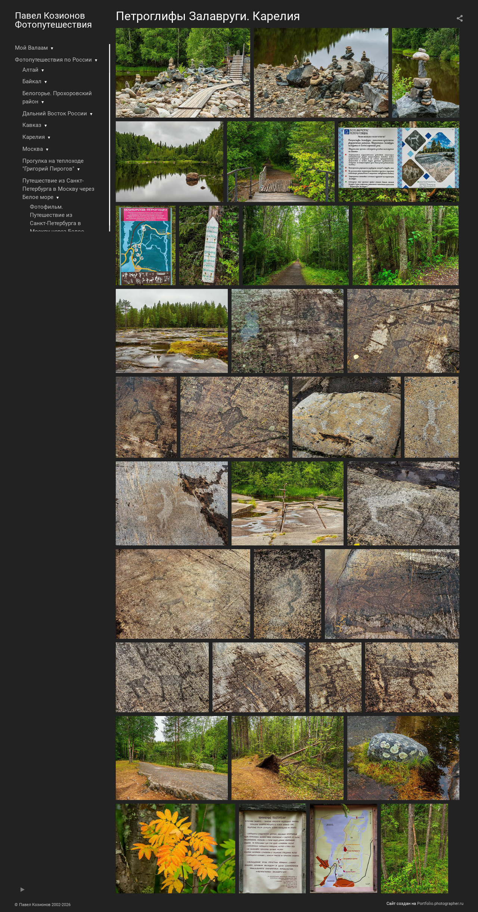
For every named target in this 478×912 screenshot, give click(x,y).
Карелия (33, 137)
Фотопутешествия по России (53, 59)
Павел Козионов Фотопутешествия (53, 20)
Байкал (31, 81)
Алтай (30, 69)
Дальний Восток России (54, 113)
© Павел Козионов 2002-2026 (43, 904)
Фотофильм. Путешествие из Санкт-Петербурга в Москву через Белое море (57, 223)
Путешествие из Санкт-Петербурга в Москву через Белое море (58, 188)
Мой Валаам (31, 47)
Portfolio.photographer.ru (440, 903)
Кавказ (31, 125)
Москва (32, 149)
